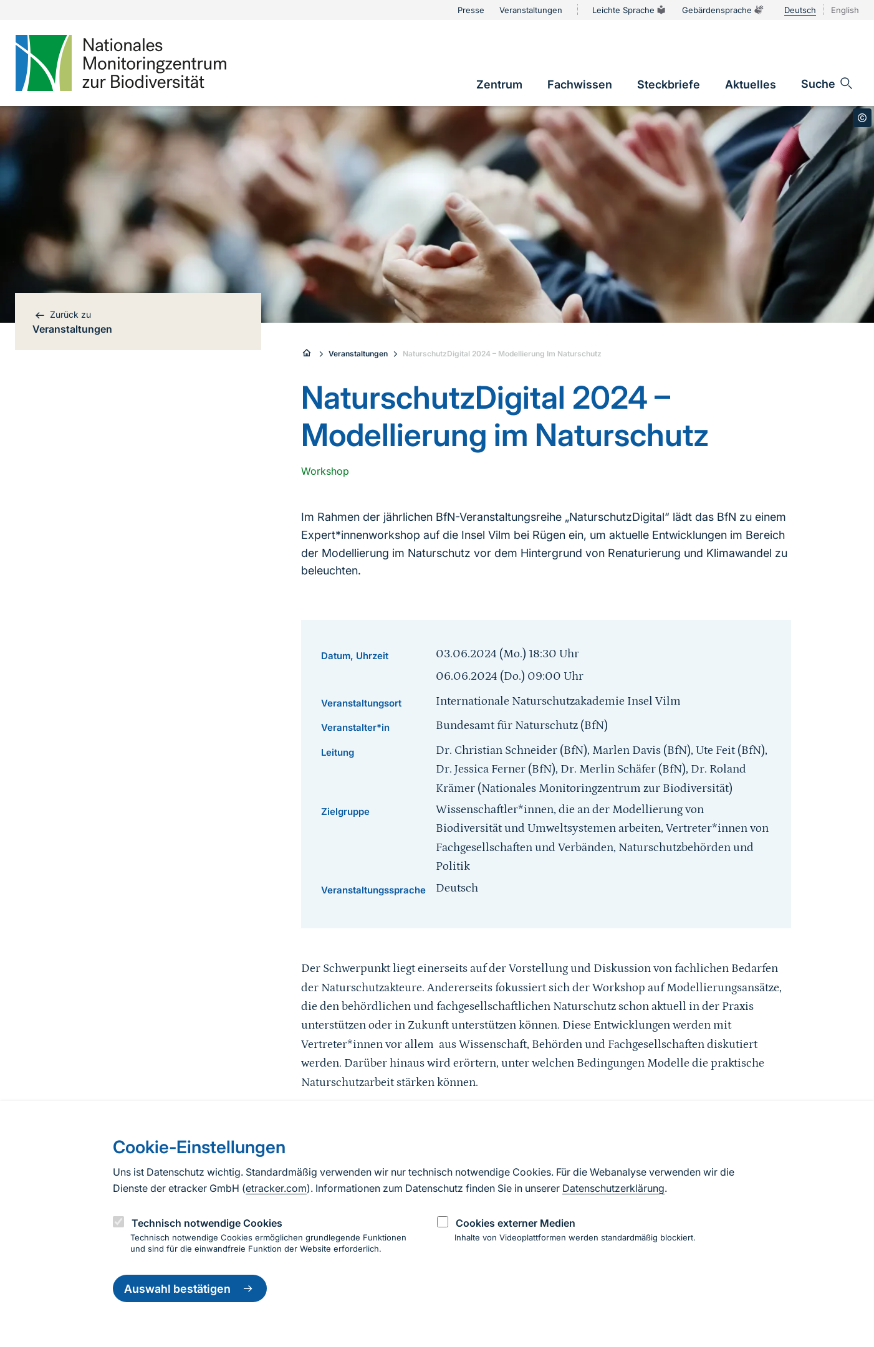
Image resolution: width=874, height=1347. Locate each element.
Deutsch (800, 10)
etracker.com (276, 1188)
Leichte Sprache (629, 9)
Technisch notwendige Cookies (207, 1223)
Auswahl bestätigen (190, 1288)
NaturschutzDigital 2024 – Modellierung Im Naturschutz (502, 353)
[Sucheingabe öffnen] (827, 83)
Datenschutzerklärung (613, 1188)
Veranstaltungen (358, 353)
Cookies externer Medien (515, 1223)
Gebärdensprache (723, 9)
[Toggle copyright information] (862, 117)
